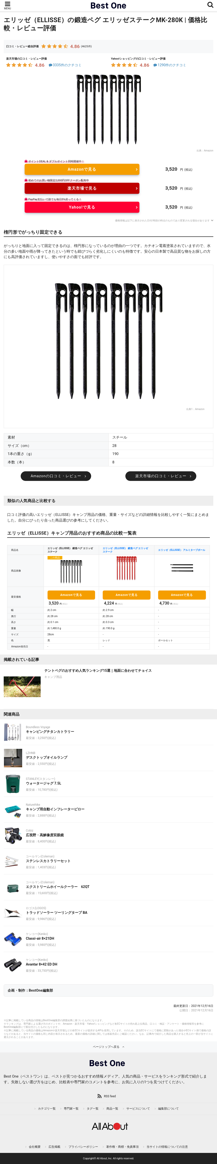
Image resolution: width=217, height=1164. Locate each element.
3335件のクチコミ (65, 65)
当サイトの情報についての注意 (167, 1146)
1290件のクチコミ (169, 65)
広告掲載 (54, 1146)
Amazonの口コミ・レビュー (56, 476)
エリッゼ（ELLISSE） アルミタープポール (181, 550)
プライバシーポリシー (83, 1146)
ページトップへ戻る (106, 1047)
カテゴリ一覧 (47, 1108)
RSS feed (110, 1096)
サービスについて (138, 1108)
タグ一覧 (93, 1108)
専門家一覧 (71, 1108)
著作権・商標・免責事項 (122, 1146)
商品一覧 (112, 1108)
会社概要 (35, 1146)
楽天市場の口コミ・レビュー (160, 476)
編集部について (168, 1108)
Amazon (208, 150)
